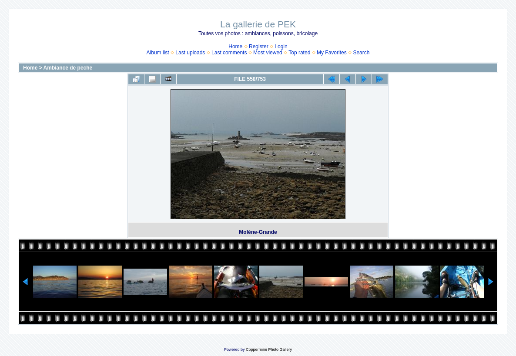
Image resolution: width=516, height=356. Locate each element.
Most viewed (267, 53)
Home (235, 46)
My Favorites (332, 53)
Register (258, 46)
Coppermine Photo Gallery (269, 349)
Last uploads (190, 53)
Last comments (229, 53)
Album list (158, 53)
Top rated (299, 53)
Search (361, 53)
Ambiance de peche (68, 68)
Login (281, 46)
